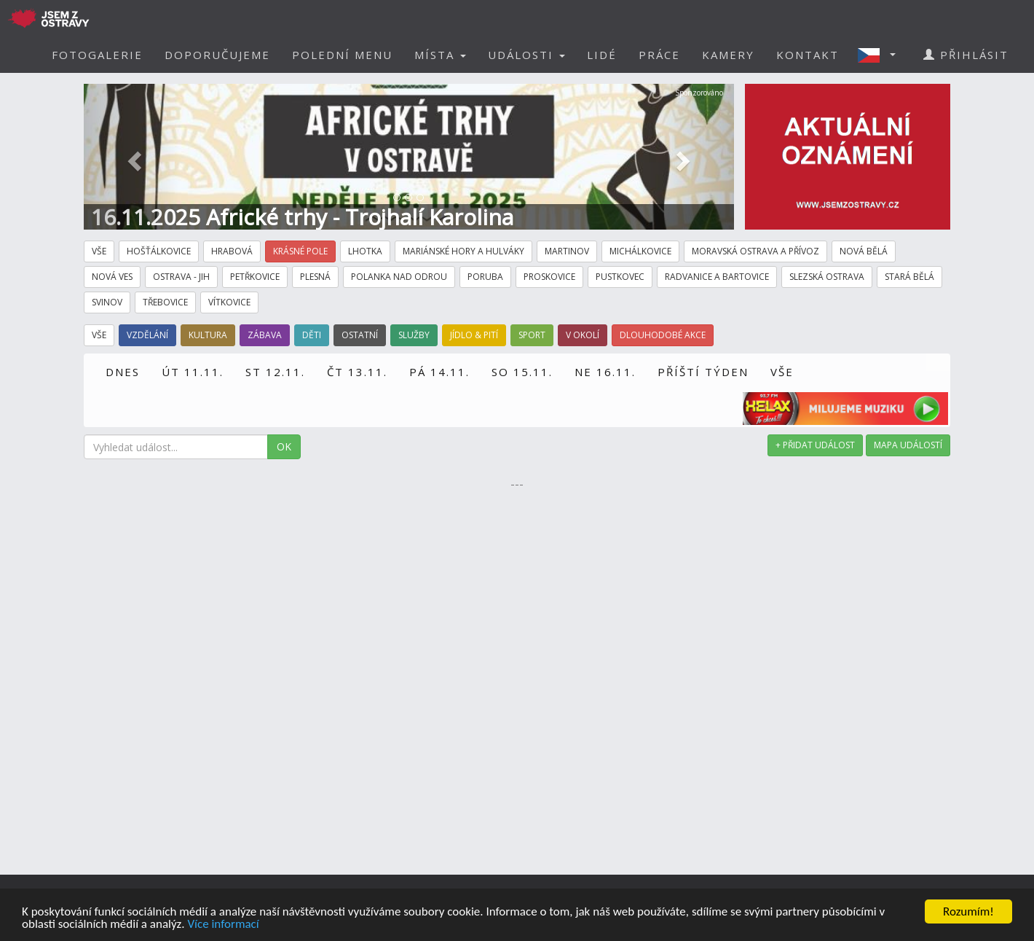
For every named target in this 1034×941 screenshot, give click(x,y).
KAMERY (728, 54)
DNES (123, 371)
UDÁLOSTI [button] (526, 54)
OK (284, 446)
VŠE (782, 371)
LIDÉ (602, 54)
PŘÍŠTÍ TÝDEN (703, 371)
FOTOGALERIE (97, 54)
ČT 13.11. (357, 371)
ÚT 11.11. (193, 371)
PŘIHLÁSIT (966, 54)
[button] (881, 54)
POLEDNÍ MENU (342, 54)
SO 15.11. (522, 371)
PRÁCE (659, 54)
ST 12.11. (275, 371)
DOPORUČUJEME (217, 54)
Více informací (222, 924)
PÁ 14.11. (439, 371)
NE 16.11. (605, 371)
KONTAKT (807, 54)
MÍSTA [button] (440, 54)
